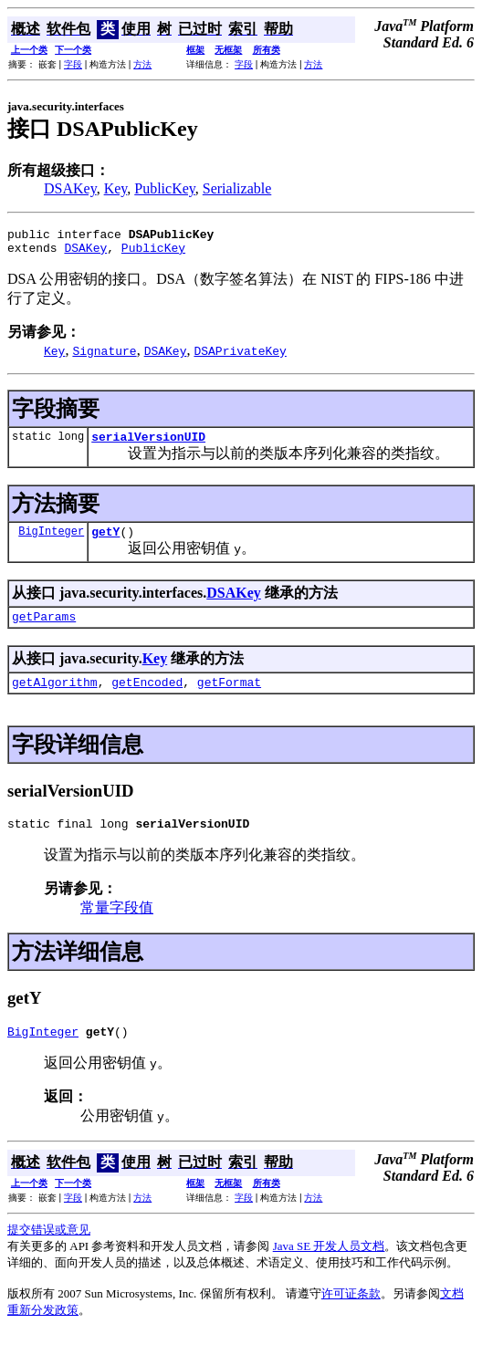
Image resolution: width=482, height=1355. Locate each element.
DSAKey (70, 188)
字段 (73, 64)
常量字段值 (116, 926)
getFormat (229, 698)
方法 (142, 64)
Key (116, 188)
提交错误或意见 (48, 1251)
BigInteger (51, 541)
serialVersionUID (148, 444)
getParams (44, 629)
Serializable (237, 188)
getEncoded (147, 698)
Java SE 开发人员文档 (329, 1268)
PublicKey (164, 188)
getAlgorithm (55, 698)
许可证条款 (351, 1315)
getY (105, 542)
